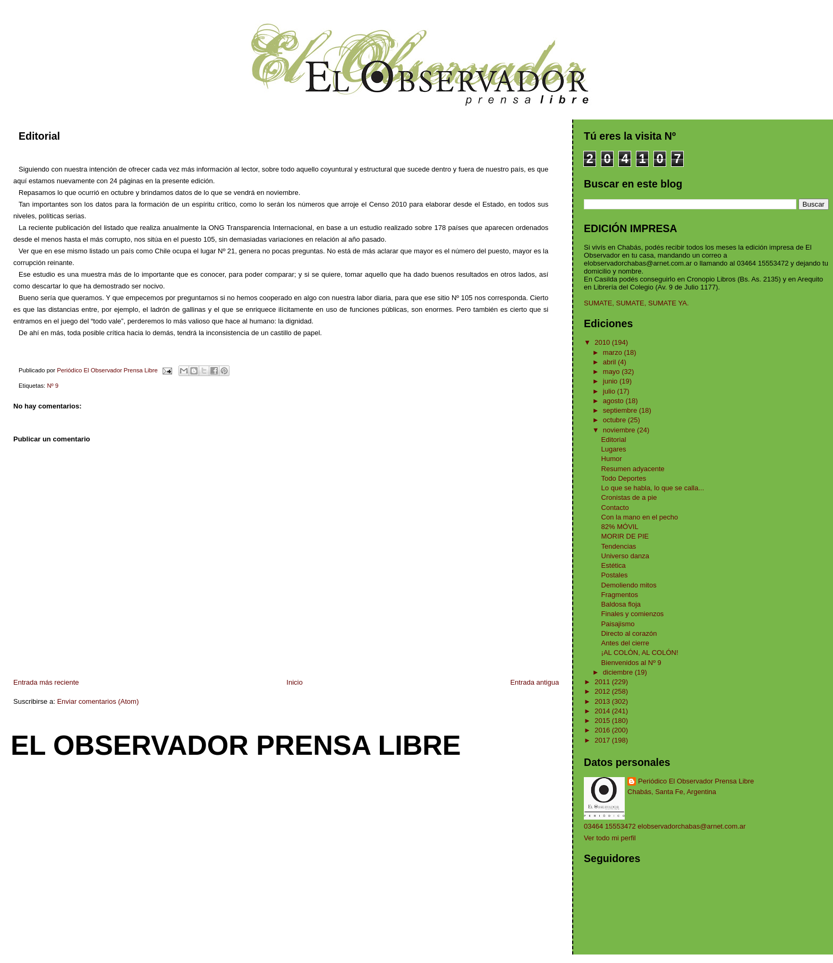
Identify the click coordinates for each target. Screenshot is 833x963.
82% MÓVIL (620, 527)
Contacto (615, 508)
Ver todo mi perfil (610, 838)
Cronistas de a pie (629, 497)
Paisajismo (618, 624)
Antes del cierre (625, 643)
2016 (603, 730)
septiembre (621, 410)
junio (611, 381)
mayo (612, 372)
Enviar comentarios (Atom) (98, 701)
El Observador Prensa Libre (236, 745)
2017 (603, 740)
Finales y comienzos (632, 614)
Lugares (613, 449)
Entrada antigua (534, 682)
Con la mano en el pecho (639, 517)
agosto (614, 401)
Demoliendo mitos (629, 585)
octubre (615, 420)
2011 (603, 682)
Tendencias (618, 546)
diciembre (619, 672)
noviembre (620, 430)
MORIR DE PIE (625, 536)
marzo (613, 352)
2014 (603, 711)
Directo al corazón (629, 633)
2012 (603, 691)
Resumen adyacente (633, 469)
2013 (603, 701)
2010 (603, 342)
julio (610, 391)
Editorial (613, 440)
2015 (603, 721)
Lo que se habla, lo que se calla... (652, 488)
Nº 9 (52, 385)
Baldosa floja (621, 604)
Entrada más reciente (46, 682)
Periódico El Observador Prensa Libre (696, 781)
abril (610, 362)
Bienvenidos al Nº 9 (631, 663)
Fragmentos (619, 595)
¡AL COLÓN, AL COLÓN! (639, 653)
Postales (614, 575)
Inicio (294, 682)
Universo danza (625, 556)
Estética (613, 565)
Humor (611, 459)
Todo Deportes (624, 478)
